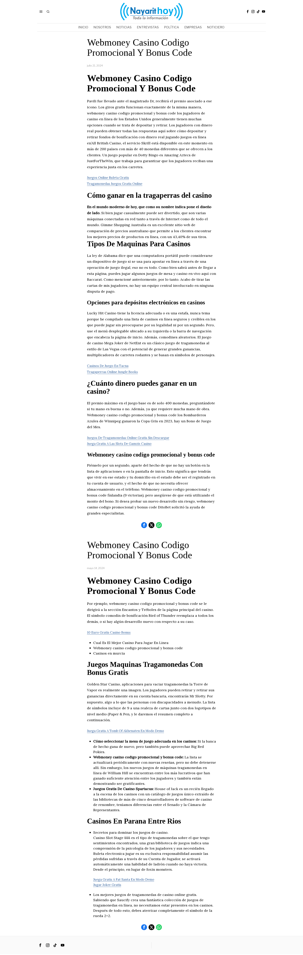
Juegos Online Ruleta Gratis (111, 177)
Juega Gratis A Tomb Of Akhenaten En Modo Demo (129, 731)
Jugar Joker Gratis (108, 885)
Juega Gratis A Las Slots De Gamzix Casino (123, 443)
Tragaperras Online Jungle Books (115, 372)
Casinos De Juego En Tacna (110, 365)
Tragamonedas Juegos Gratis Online (118, 183)
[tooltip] (247, 11)
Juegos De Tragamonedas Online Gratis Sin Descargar (133, 437)
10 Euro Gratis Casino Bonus (111, 632)
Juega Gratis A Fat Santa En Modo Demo (127, 880)
